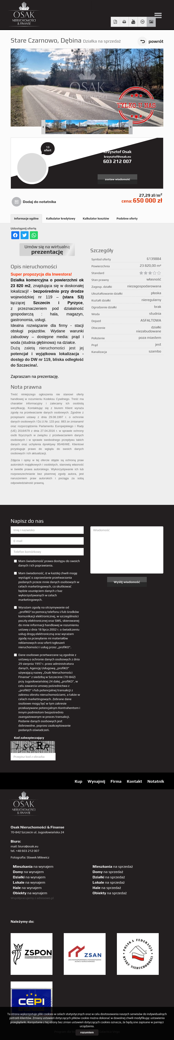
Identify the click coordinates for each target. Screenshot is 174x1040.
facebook (117, 6)
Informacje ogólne (26, 218)
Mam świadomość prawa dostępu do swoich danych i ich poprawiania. (47, 563)
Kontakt (134, 781)
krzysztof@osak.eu (117, 156)
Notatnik (155, 781)
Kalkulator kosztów (96, 218)
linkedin (153, 6)
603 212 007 (117, 161)
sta (144, 6)
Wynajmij (96, 781)
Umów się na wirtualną (47, 249)
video (133, 22)
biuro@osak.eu (28, 846)
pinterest (126, 6)
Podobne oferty (127, 218)
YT (108, 6)
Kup (78, 781)
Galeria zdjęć (151, 22)
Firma (116, 781)
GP (135, 6)
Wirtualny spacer (142, 22)
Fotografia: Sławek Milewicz (30, 857)
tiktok (162, 6)
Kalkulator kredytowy (60, 218)
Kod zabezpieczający (29, 737)
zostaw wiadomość (117, 179)
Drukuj (124, 22)
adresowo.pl (45, 898)
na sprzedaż (113, 866)
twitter (99, 6)
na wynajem (33, 866)
